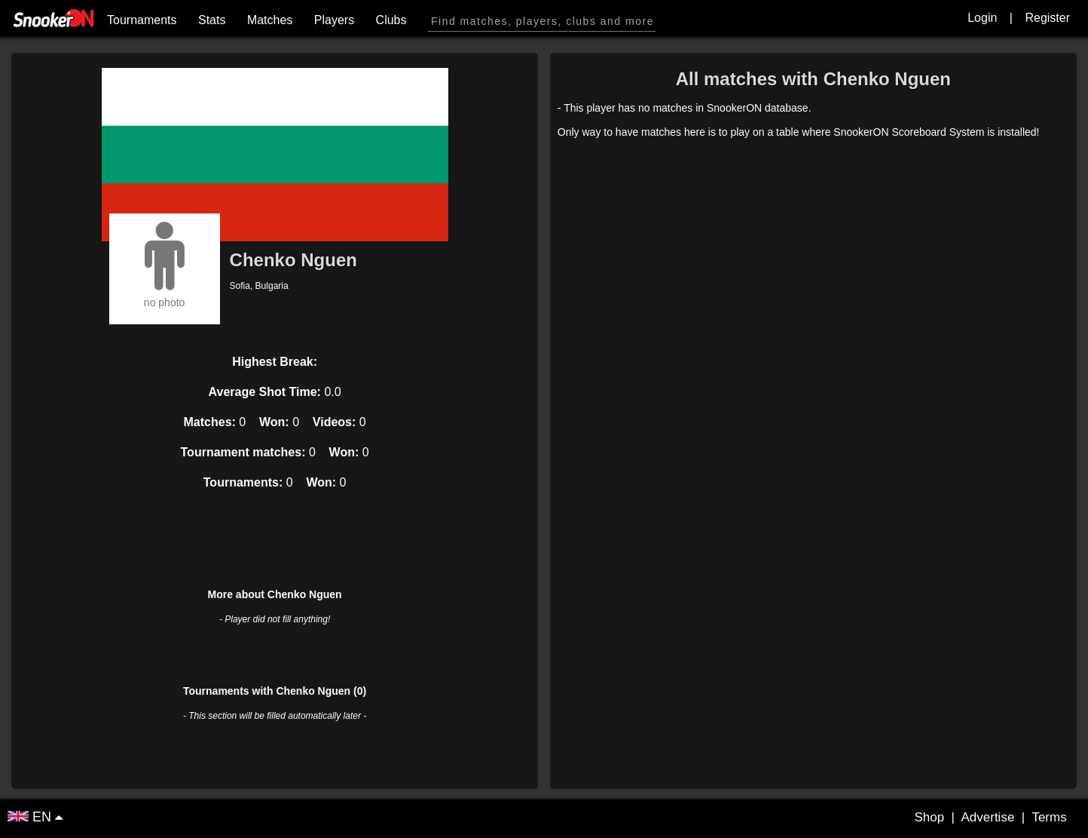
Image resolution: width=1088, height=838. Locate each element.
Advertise (987, 817)
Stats (211, 20)
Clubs (391, 20)
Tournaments (142, 20)
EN (31, 816)
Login (982, 17)
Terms (1048, 817)
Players (334, 20)
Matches (269, 20)
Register (1047, 17)
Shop (929, 817)
